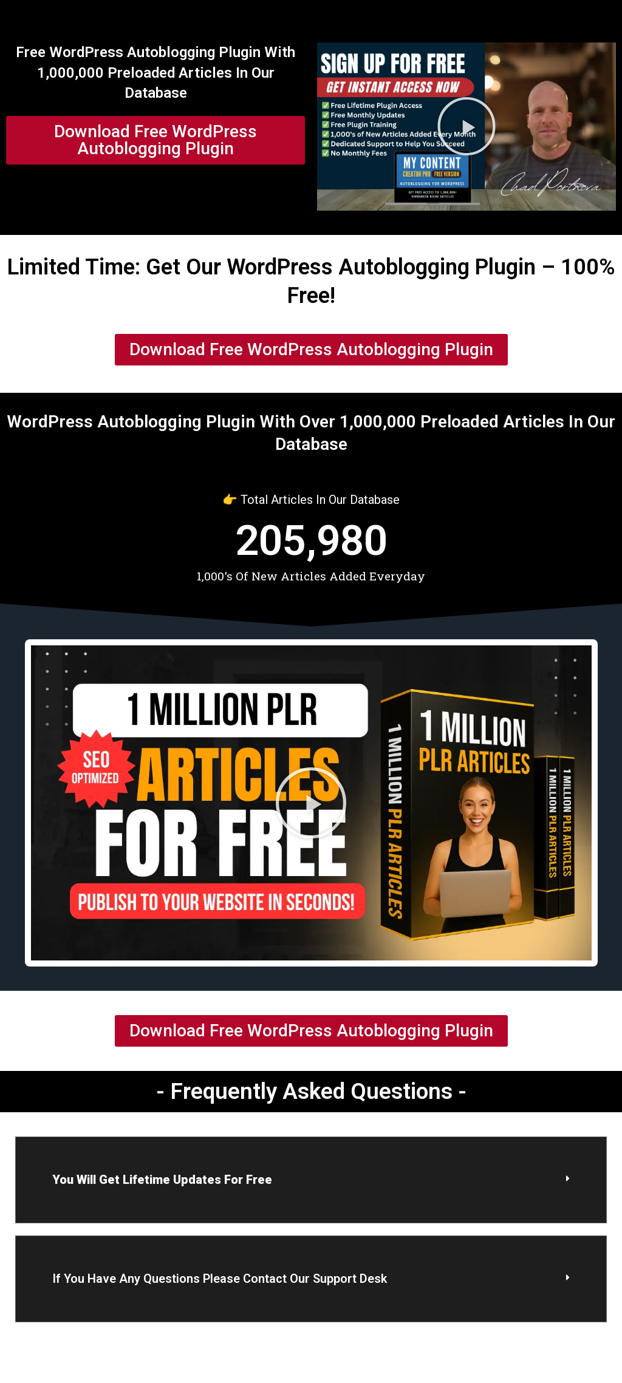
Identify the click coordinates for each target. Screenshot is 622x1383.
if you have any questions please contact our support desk (219, 1278)
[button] (466, 126)
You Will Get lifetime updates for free (162, 1179)
